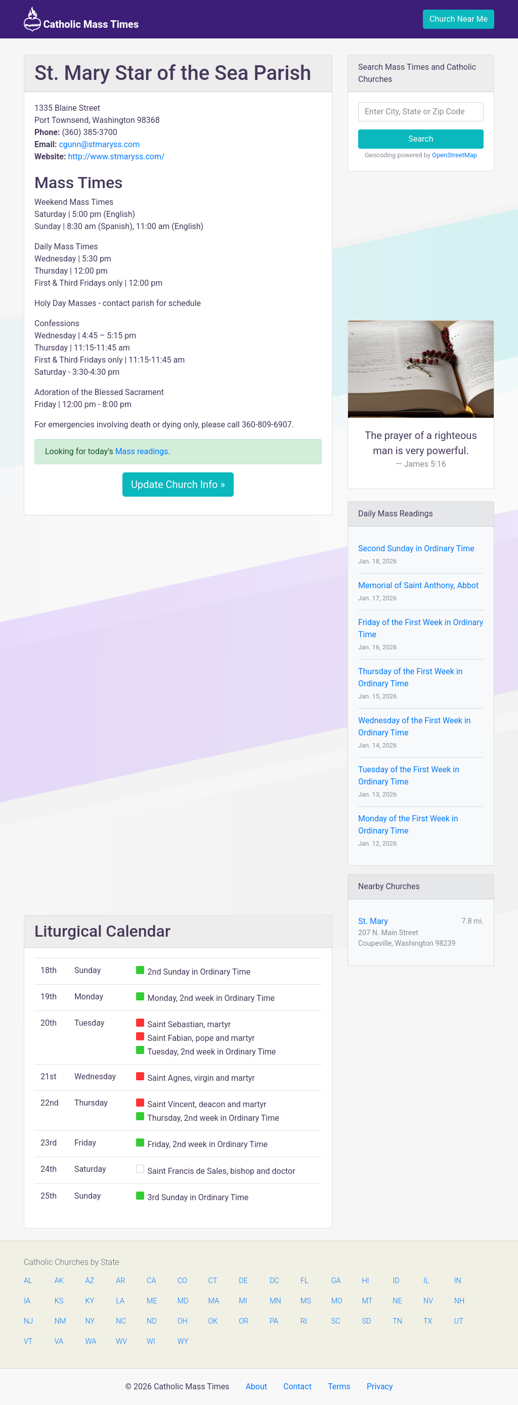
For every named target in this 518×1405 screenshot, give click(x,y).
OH (183, 1321)
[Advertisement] (178, 598)
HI (365, 1281)
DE (243, 1281)
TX (427, 1321)
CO (182, 1281)
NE (397, 1301)
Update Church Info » (178, 484)
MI (243, 1301)
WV (121, 1341)
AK (59, 1281)
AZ (90, 1281)
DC (274, 1281)
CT (213, 1281)
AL (28, 1281)
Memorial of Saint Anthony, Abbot (418, 585)
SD (366, 1321)
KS (59, 1301)
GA (336, 1281)
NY (90, 1321)
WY (183, 1341)
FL (304, 1281)
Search (420, 139)
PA (274, 1321)
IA (27, 1301)
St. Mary (373, 921)
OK (213, 1321)
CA (151, 1281)
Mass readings (141, 451)
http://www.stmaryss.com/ (116, 156)
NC (121, 1321)
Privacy (380, 1386)
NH (459, 1301)
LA (120, 1301)
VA (59, 1341)
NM (60, 1321)
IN (457, 1281)
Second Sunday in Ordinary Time (416, 548)
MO (336, 1301)
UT (458, 1321)
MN (275, 1301)
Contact (297, 1386)
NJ (28, 1321)
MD (183, 1301)
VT (28, 1341)
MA (213, 1301)
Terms (339, 1386)
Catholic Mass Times (81, 19)
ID (396, 1281)
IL (426, 1281)
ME (152, 1301)
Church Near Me (458, 19)
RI (303, 1321)
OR (243, 1321)
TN (397, 1321)
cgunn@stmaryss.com (99, 144)
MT (367, 1301)
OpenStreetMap (454, 155)
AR (120, 1281)
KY (90, 1301)
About (256, 1386)
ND (152, 1321)
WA (90, 1341)
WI (151, 1341)
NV (428, 1301)
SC (335, 1321)
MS (305, 1301)
